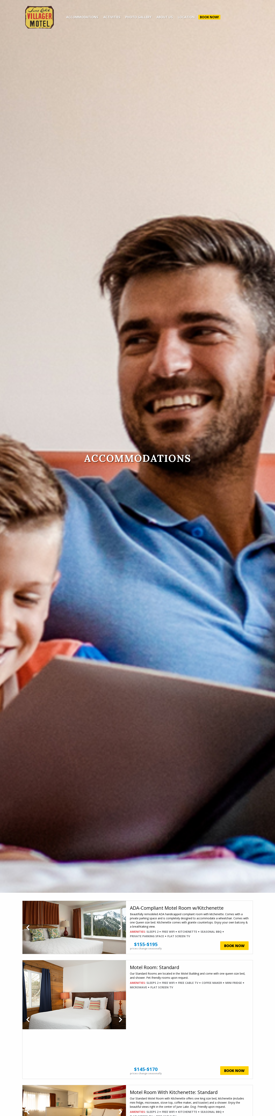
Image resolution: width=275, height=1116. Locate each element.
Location (186, 17)
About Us (165, 17)
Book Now (234, 945)
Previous (27, 927)
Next (120, 927)
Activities (111, 17)
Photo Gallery (138, 17)
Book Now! (209, 17)
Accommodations (82, 17)
